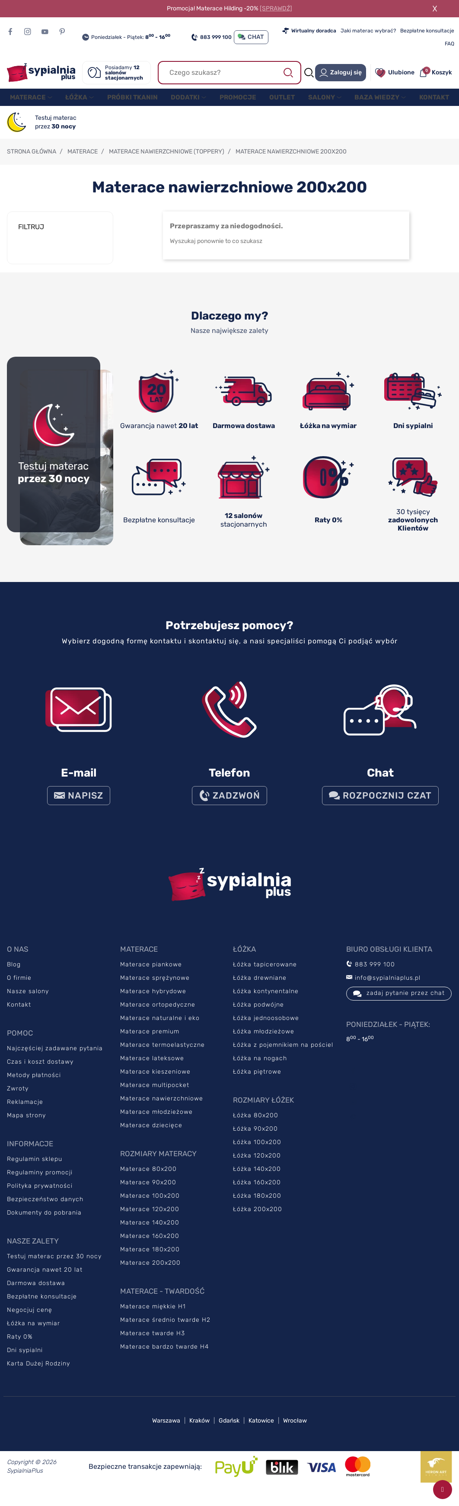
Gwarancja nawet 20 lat (45, 1278)
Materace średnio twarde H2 (165, 1328)
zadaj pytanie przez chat (399, 1002)
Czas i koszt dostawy (40, 1070)
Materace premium (149, 1040)
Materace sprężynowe (155, 986)
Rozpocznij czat (380, 804)
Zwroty (18, 1097)
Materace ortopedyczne (157, 1013)
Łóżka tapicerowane (265, 973)
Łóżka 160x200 (257, 1191)
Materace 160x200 (149, 1244)
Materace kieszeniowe (155, 1080)
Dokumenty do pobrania (44, 1221)
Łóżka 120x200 (257, 1164)
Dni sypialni (25, 1358)
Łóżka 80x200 (255, 1124)
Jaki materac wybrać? (368, 31)
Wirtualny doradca (309, 30)
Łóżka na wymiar (33, 1332)
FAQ (449, 44)
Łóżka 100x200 (257, 1150)
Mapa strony (26, 1124)
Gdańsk (229, 1429)
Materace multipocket (154, 1093)
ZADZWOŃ (229, 804)
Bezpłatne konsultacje (427, 31)
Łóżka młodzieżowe (263, 1040)
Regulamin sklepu (34, 1167)
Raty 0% (19, 1345)
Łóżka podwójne (258, 1013)
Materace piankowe (151, 973)
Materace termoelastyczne (162, 1053)
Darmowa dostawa (36, 1291)
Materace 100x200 (150, 1204)
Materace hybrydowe (153, 1000)
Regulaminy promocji (40, 1181)
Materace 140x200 (149, 1231)
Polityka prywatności (40, 1194)
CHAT (251, 37)
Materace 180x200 (150, 1258)
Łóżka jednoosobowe (266, 1026)
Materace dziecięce (151, 1134)
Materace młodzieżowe (156, 1120)
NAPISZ (78, 804)
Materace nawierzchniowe (161, 1107)
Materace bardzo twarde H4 (164, 1355)
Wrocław (295, 1429)
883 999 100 (211, 37)
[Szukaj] (230, 72)
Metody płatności (34, 1083)
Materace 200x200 (150, 1271)
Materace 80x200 (148, 1177)
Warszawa (166, 1429)
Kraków (199, 1429)
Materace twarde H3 (152, 1342)
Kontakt (19, 1013)
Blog (14, 973)
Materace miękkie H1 (153, 1315)
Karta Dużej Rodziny (38, 1372)
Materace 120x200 (149, 1217)
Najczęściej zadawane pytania (55, 1057)
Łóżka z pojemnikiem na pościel (283, 1053)
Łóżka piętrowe (257, 1080)
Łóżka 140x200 (257, 1177)
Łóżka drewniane (260, 986)
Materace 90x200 (148, 1191)
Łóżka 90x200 (255, 1137)
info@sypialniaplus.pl (383, 986)
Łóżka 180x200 (257, 1204)
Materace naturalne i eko (160, 1026)
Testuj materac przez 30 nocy (54, 1265)
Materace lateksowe (152, 1067)
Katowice (261, 1429)
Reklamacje (25, 1110)
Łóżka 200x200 (257, 1217)
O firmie (19, 986)
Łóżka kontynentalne (266, 1000)
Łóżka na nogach (260, 1067)
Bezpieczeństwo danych (45, 1208)
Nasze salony (28, 1000)
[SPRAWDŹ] (276, 8)
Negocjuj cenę (29, 1318)
